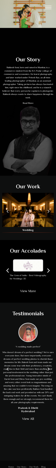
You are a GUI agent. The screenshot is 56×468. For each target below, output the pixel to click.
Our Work (28, 186)
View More (28, 291)
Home (11, 467)
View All (28, 419)
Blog (43, 467)
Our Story (21, 467)
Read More (28, 103)
